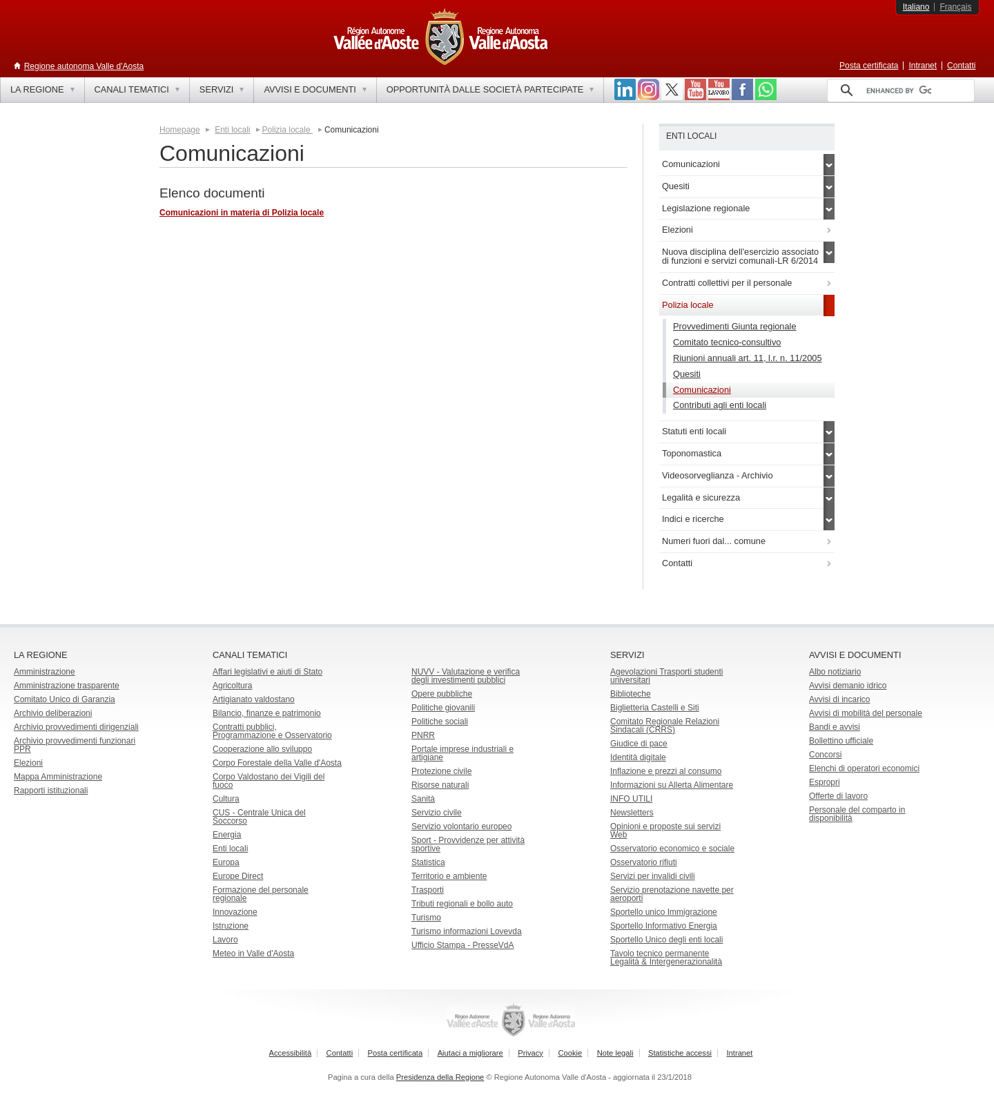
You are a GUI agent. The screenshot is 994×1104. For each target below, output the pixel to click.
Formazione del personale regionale (261, 894)
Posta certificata (868, 65)
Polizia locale (287, 130)
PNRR (423, 735)
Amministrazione (44, 672)
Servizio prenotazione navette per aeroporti (672, 894)
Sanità (423, 799)
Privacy (530, 1053)
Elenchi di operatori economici (864, 768)
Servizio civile (436, 812)
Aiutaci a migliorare (470, 1053)
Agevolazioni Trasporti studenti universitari (666, 676)
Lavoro (225, 940)
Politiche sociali (439, 721)
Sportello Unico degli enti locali (666, 940)
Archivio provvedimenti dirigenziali (76, 727)
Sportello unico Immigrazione (663, 912)
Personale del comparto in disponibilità (857, 814)
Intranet (922, 65)
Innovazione (235, 912)
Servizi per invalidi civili (652, 876)
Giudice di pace (638, 743)
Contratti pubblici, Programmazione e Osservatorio (272, 731)
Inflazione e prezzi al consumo (665, 771)
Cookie (570, 1053)
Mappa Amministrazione (58, 777)
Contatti (961, 65)
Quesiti (687, 374)
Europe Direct (238, 876)
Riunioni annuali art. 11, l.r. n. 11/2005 (747, 358)
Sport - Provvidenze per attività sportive (468, 844)
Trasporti (427, 890)
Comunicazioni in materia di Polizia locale (241, 212)
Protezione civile (441, 771)
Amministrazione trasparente (66, 685)
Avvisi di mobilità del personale (865, 713)
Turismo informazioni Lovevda (466, 931)
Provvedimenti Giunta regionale (735, 326)
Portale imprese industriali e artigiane (462, 753)
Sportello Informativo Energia (663, 926)
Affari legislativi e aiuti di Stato (267, 672)
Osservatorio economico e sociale (672, 848)
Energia (227, 835)
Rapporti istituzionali (51, 790)
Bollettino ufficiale (841, 741)
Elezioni (28, 763)
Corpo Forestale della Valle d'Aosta (277, 763)
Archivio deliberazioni (53, 713)
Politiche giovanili (443, 708)
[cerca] (898, 90)
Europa (226, 862)
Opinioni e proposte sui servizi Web (665, 831)
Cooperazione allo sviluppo (262, 749)
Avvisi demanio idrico (848, 685)
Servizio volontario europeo (461, 826)
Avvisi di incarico (839, 699)
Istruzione (230, 926)
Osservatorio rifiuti (643, 862)
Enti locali (232, 130)
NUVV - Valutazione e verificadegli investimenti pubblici (465, 676)
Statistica (428, 862)
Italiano (916, 7)
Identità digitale (638, 757)
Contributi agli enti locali (719, 405)
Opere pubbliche (441, 694)
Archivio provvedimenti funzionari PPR (74, 745)
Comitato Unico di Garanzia (64, 699)
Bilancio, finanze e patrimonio (267, 713)
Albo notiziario (835, 672)
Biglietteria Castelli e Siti (654, 708)
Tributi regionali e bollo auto (462, 904)
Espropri (824, 782)
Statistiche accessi (680, 1053)
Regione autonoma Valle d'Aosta (84, 66)
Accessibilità (290, 1053)
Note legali (615, 1053)
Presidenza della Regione (440, 1077)
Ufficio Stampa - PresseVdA (462, 945)
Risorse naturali (440, 785)
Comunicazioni (702, 390)
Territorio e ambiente (449, 876)
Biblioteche (630, 694)
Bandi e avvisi (834, 727)
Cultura (226, 799)
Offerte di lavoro (838, 796)
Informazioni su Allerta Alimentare (671, 785)
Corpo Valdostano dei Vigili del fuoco (268, 781)
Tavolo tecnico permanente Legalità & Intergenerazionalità (666, 958)
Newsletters (632, 812)
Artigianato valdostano (254, 699)
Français (955, 7)
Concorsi (825, 754)
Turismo (426, 917)
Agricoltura (232, 685)
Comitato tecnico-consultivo (727, 342)
